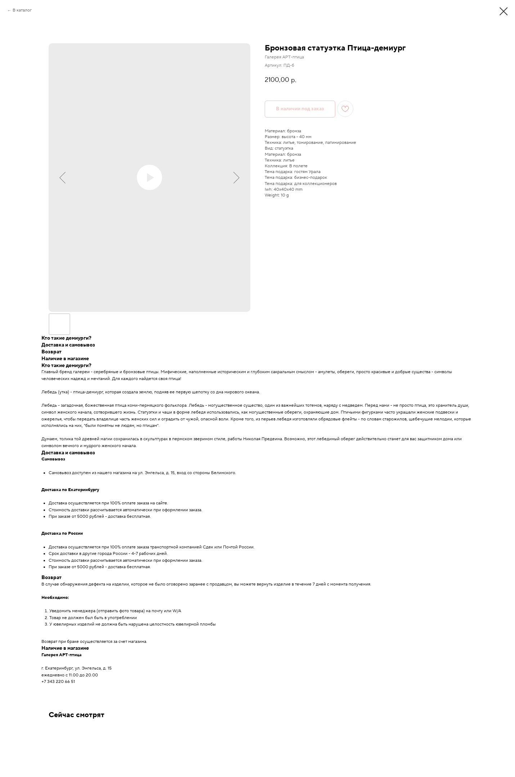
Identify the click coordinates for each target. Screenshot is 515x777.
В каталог (22, 10)
